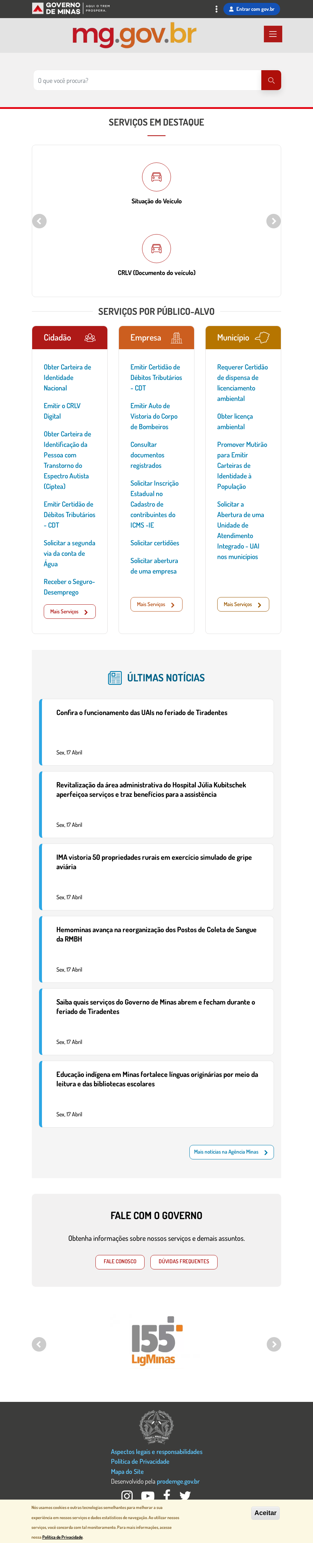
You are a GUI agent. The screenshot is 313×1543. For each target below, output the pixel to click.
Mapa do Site (127, 1471)
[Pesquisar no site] (147, 80)
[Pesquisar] (271, 80)
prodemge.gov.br (178, 1481)
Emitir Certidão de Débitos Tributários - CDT (69, 514)
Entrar (251, 9)
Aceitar (265, 1513)
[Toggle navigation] (216, 10)
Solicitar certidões (154, 542)
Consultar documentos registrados (147, 455)
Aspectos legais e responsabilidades (156, 1451)
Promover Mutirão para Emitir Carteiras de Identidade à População (242, 465)
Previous (39, 221)
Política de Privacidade (140, 1461)
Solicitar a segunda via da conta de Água (69, 553)
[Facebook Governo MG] (167, 1498)
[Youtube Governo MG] (148, 1498)
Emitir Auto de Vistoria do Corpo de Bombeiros (153, 416)
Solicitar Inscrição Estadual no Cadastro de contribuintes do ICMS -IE (154, 503)
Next (273, 221)
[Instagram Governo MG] (128, 1498)
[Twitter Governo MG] (185, 1498)
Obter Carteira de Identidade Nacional (67, 377)
